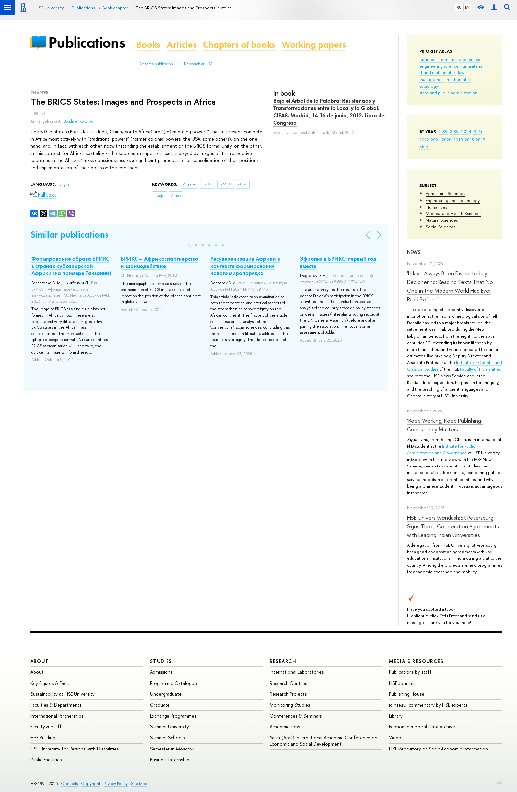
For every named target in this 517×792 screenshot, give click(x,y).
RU (459, 7)
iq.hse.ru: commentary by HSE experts (428, 705)
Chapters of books (239, 44)
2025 (455, 131)
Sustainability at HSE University (62, 694)
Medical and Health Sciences (453, 213)
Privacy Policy (116, 783)
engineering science (439, 66)
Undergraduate (166, 694)
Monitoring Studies (290, 705)
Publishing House (406, 694)
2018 (469, 140)
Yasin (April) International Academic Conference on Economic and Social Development (323, 740)
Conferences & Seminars (296, 716)
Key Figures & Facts (50, 683)
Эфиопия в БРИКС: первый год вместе (338, 262)
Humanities (436, 207)
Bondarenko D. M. (79, 121)
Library (396, 716)
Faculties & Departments (55, 705)
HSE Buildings (43, 737)
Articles (182, 44)
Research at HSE (198, 64)
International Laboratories (297, 672)
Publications (86, 42)
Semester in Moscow (172, 749)
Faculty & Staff (46, 726)
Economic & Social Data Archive (422, 726)
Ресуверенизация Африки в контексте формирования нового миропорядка (245, 266)
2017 (480, 140)
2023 (477, 131)
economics (469, 59)
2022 (424, 140)
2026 (443, 131)
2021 (435, 140)
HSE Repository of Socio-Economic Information (438, 749)
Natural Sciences (442, 220)
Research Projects (288, 694)
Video (395, 737)
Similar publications (69, 234)
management (432, 79)
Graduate (160, 705)
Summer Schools (167, 737)
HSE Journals (402, 683)
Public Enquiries (46, 759)
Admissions (161, 672)
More (424, 146)
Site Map (139, 783)
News (414, 252)
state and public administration (448, 93)
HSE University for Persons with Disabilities (74, 749)
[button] (189, 245)
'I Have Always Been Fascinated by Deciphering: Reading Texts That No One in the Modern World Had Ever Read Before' (450, 286)
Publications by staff (410, 672)
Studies (161, 661)
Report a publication (156, 64)
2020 (447, 140)
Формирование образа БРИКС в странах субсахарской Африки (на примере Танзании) (71, 266)
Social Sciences (440, 227)
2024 (466, 131)
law (461, 72)
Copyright (90, 783)
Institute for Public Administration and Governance (441, 449)
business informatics (438, 59)
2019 (458, 140)
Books (148, 44)
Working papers (314, 44)
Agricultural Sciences (445, 193)
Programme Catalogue (173, 683)
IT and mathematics (437, 72)
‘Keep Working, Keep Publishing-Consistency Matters (445, 425)
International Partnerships (56, 716)
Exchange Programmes (173, 716)
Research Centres (288, 683)
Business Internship (169, 759)
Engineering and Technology (453, 200)
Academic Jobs (285, 726)
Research (283, 661)
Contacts (69, 783)
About (39, 661)
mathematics (459, 79)
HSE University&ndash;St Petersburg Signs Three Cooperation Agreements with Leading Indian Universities (453, 526)
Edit (499, 782)
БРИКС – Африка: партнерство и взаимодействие (159, 262)
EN (467, 7)
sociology (428, 86)
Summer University (169, 726)
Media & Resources (416, 661)
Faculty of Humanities (480, 369)
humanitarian (472, 66)
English (65, 184)
